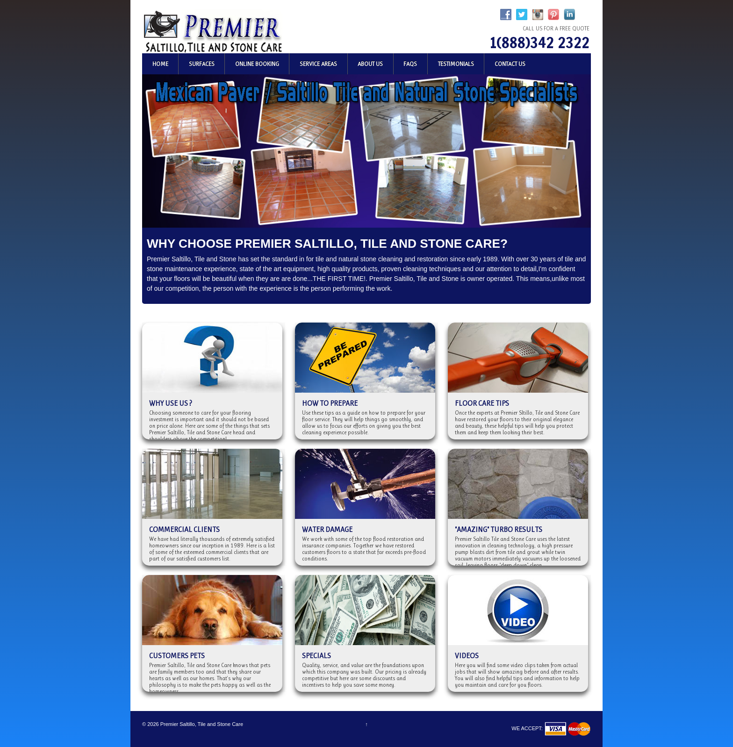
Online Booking (257, 63)
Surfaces (202, 63)
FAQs (410, 63)
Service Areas (318, 63)
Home (160, 63)
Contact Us (510, 63)
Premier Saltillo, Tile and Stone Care (201, 724)
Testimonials (456, 63)
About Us (370, 63)
